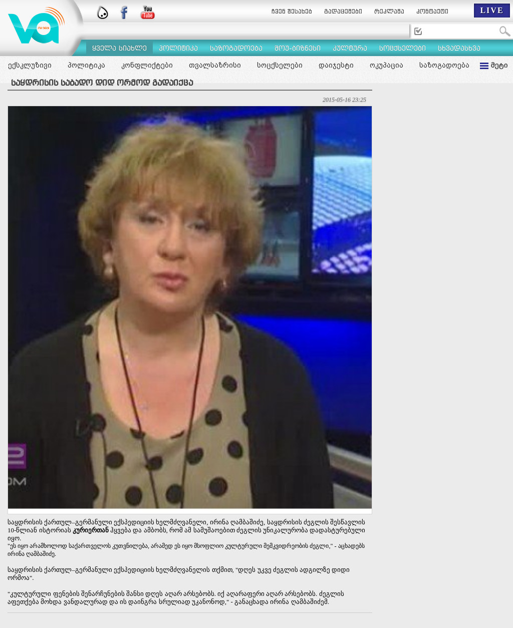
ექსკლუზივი (30, 65)
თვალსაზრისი (215, 65)
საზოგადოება (444, 65)
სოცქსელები (280, 65)
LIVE (491, 10)
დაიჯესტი (336, 65)
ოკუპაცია (386, 65)
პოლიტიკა (86, 65)
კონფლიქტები (147, 65)
